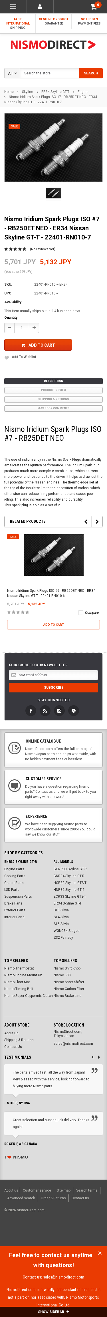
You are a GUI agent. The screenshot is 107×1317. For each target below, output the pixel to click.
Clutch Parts (14, 883)
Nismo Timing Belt (18, 989)
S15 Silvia (61, 924)
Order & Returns (53, 1198)
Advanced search (21, 1198)
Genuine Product (53, 21)
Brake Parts (13, 903)
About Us (11, 1033)
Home (9, 92)
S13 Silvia (61, 910)
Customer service (37, 1190)
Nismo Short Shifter (69, 982)
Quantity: (11, 318)
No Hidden (89, 21)
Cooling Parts (14, 876)
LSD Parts (11, 890)
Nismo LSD (62, 975)
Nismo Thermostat (19, 968)
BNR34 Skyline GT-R (69, 876)
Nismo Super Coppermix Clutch (28, 996)
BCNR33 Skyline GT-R (70, 869)
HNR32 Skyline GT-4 (69, 890)
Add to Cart (38, 345)
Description (53, 381)
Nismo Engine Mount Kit (23, 975)
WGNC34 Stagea (67, 931)
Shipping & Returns (53, 399)
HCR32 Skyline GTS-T (70, 883)
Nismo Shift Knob (67, 968)
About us (11, 1190)
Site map (63, 1190)
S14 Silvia (61, 917)
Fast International (18, 23)
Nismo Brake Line (67, 996)
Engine (83, 92)
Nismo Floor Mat (17, 982)
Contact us (80, 1198)
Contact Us (13, 1047)
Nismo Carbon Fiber (69, 989)
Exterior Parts (14, 910)
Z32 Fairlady (63, 938)
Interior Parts (14, 917)
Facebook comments (53, 408)
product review (53, 390)
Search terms (87, 1190)
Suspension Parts (18, 897)
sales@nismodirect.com (63, 1277)
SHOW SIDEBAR (53, 1312)
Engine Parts (14, 869)
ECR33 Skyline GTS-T (70, 897)
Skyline (27, 92)
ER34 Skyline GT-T (55, 92)
